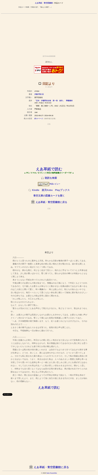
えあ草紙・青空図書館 (44, 3)
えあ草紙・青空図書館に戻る (51, 202)
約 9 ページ (38, 119)
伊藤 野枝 (38, 94)
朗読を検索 (51, 178)
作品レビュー (49, 184)
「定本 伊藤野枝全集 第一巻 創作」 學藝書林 (53, 101)
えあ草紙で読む (49, 169)
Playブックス (62, 190)
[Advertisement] (49, 33)
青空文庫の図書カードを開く (49, 195)
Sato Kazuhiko (51, 473)
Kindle (35, 190)
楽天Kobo (47, 190)
